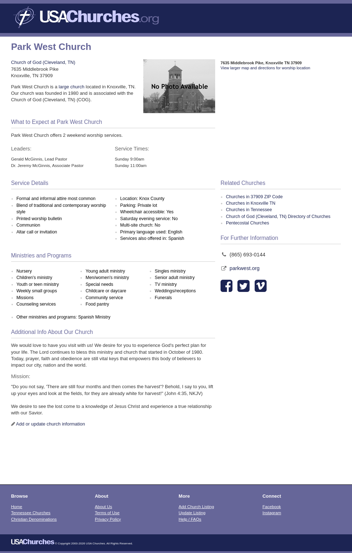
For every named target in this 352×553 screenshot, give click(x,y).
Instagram (272, 512)
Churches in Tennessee (249, 209)
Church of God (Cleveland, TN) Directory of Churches (278, 216)
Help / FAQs (190, 519)
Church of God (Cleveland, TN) (43, 62)
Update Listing (192, 512)
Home (16, 506)
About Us (103, 506)
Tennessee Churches (31, 512)
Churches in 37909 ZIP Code (254, 196)
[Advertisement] (281, 125)
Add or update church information (50, 424)
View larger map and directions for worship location (265, 68)
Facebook (272, 506)
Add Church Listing (196, 506)
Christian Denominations (34, 519)
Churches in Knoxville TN (250, 203)
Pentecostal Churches (247, 223)
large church (71, 86)
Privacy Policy (108, 519)
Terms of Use (107, 512)
